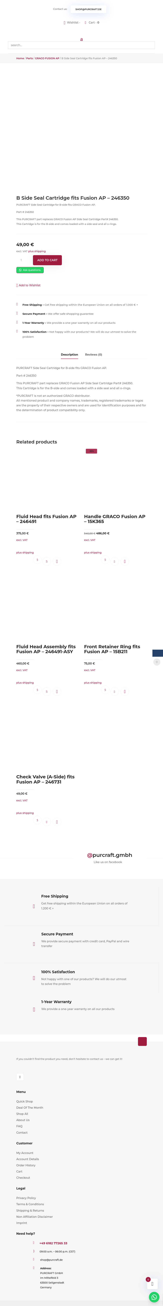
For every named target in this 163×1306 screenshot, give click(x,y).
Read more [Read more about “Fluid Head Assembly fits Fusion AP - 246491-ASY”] (46, 691)
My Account (24, 1153)
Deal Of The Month (29, 1107)
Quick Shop (24, 1101)
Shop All (22, 1114)
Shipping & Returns (30, 1210)
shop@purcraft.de (88, 9)
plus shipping (37, 251)
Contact (22, 1132)
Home (20, 58)
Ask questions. (30, 270)
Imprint (21, 1223)
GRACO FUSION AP (47, 58)
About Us (23, 1120)
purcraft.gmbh (112, 855)
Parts (29, 58)
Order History (26, 1165)
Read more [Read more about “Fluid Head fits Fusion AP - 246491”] (46, 561)
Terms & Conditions (30, 1204)
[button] (28, 285)
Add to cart (47, 260)
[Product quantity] (22, 260)
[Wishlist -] (72, 22)
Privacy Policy (26, 1198)
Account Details (27, 1159)
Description (69, 354)
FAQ (19, 1126)
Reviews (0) (93, 354)
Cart (19, 1171)
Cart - (93, 22)
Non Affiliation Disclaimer (34, 1216)
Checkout (23, 1177)
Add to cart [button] (114, 561)
